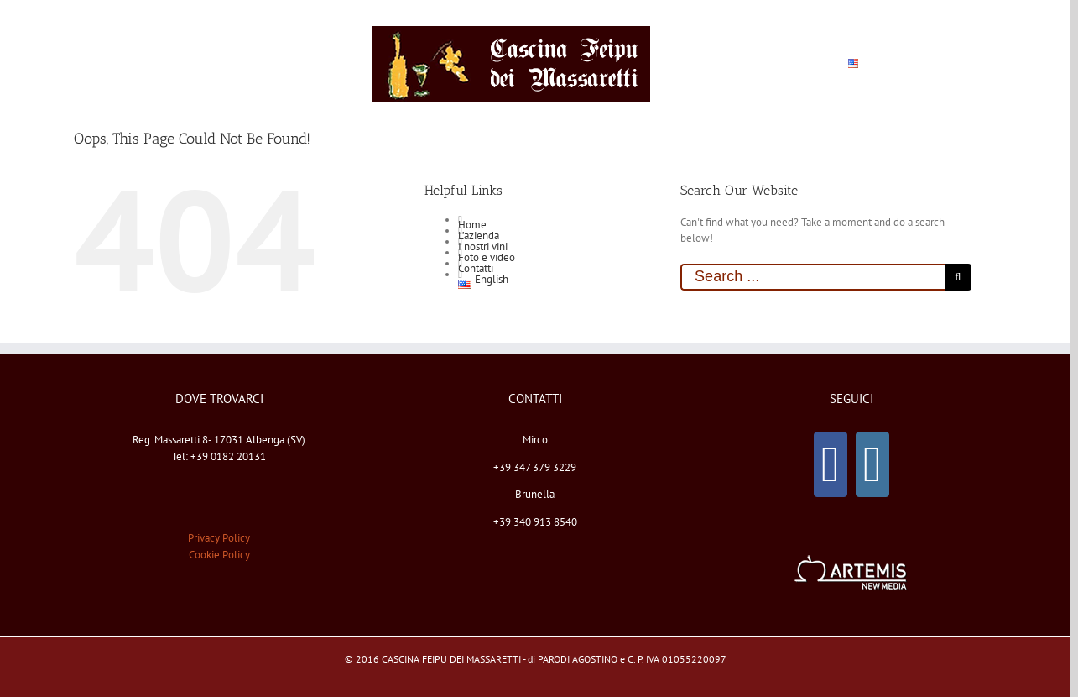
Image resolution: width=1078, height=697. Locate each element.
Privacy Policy (219, 538)
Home (472, 224)
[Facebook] (830, 464)
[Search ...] (812, 277)
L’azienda (478, 235)
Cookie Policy (219, 555)
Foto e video (486, 257)
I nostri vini (483, 246)
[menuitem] (158, 64)
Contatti (475, 268)
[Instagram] (872, 464)
